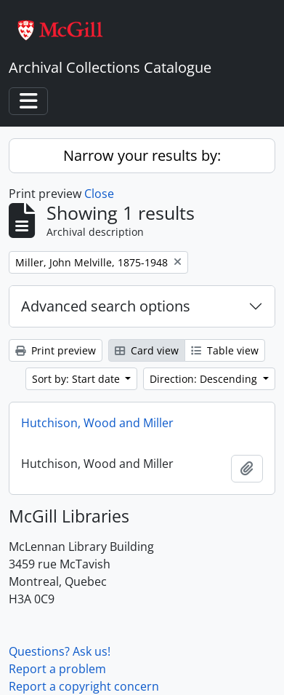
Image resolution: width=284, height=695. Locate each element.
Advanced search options (105, 306)
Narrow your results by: (142, 155)
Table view (225, 350)
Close (99, 194)
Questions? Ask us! (59, 651)
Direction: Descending (205, 379)
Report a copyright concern (84, 686)
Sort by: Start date (77, 379)
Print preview (55, 350)
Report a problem (57, 669)
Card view (147, 350)
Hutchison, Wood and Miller (97, 423)
